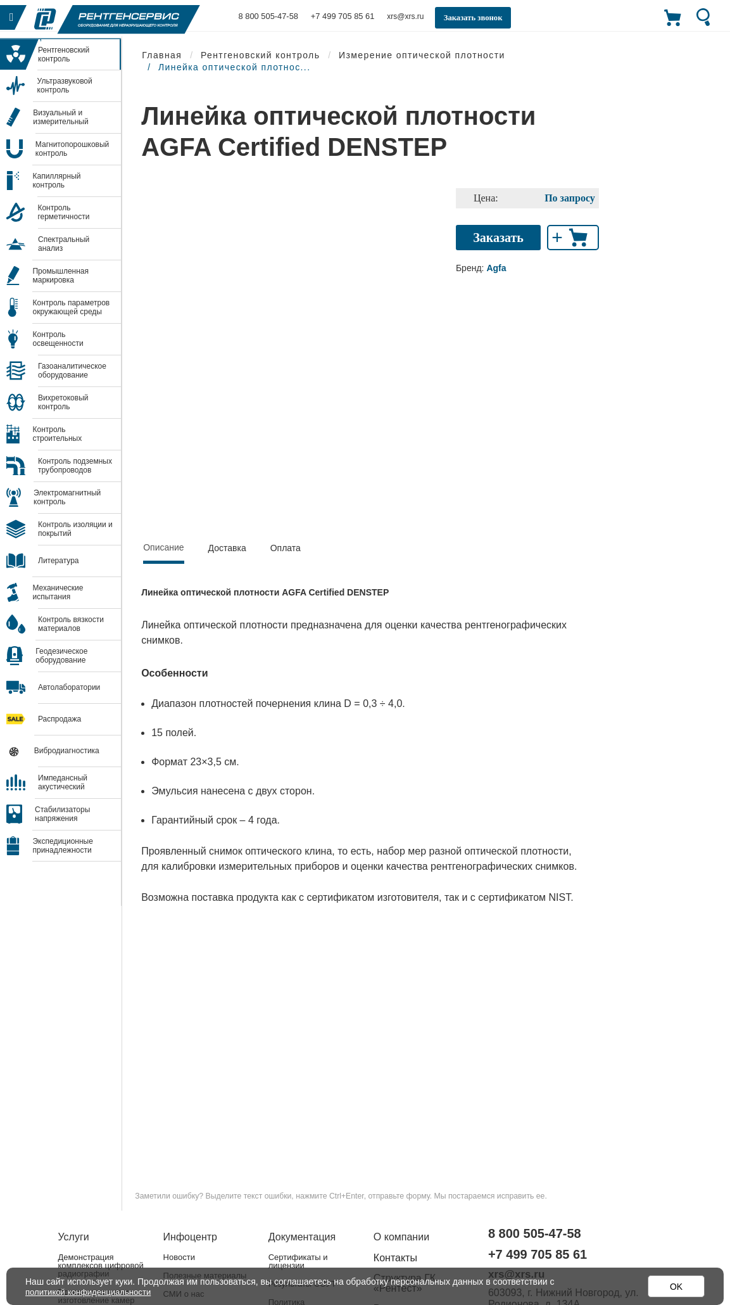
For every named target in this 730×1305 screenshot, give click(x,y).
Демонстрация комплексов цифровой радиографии (101, 1265)
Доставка (227, 548)
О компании (401, 1237)
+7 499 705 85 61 (337, 16)
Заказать (498, 238)
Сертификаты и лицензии (298, 1261)
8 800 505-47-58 (266, 16)
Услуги (73, 1237)
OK (676, 1287)
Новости (179, 1257)
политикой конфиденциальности (92, 1292)
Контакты (395, 1257)
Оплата (285, 548)
